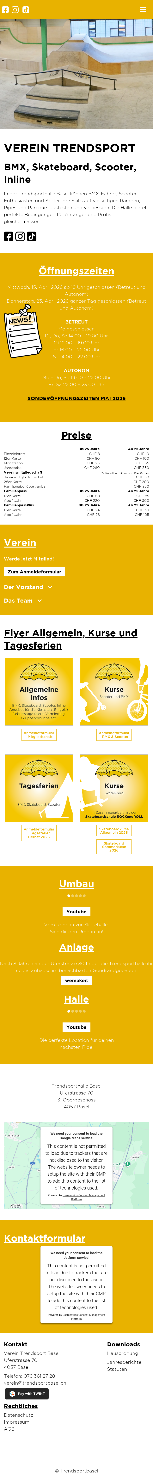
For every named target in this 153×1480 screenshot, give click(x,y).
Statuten (117, 1368)
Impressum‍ (16, 1421)
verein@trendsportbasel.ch (35, 1382)
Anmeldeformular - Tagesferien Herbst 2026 (39, 833)
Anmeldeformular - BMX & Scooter (114, 735)
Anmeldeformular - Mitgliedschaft (39, 735)
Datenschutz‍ (18, 1414)
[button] (90, 9)
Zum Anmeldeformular (34, 571)
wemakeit (76, 980)
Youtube (76, 1027)
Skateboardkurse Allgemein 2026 (114, 830)
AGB (9, 1428)
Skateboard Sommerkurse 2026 (114, 846)
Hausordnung (122, 1353)
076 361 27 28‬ (39, 1375)
